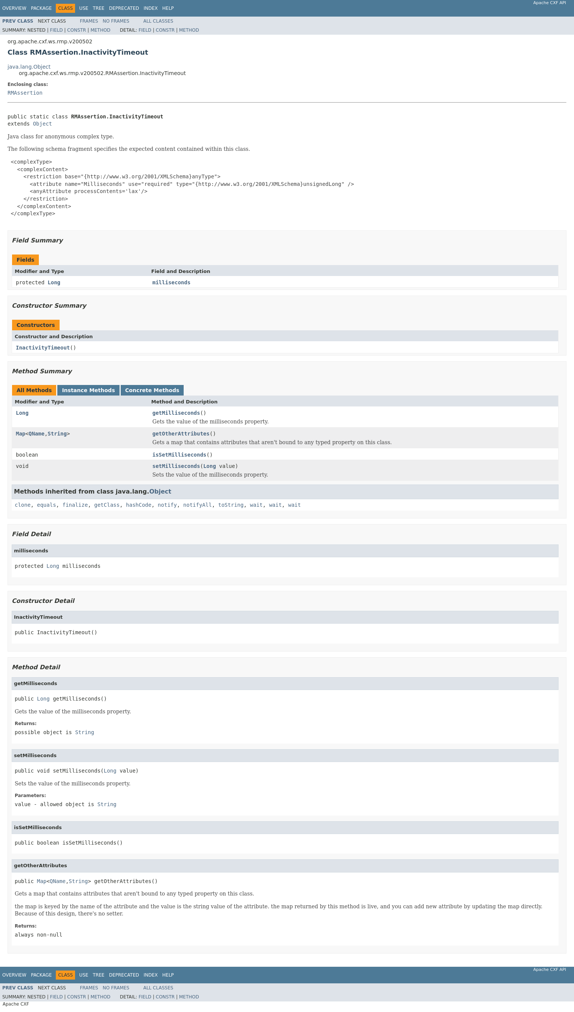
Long (54, 282)
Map (20, 434)
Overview (14, 8)
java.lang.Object (29, 67)
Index (151, 8)
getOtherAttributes (181, 434)
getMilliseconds (176, 413)
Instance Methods (88, 390)
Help (168, 8)
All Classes (158, 21)
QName (37, 434)
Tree (98, 8)
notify (167, 505)
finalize (74, 505)
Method (101, 30)
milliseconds (171, 282)
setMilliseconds (176, 466)
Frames (89, 21)
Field (56, 30)
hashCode (138, 505)
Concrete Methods (152, 390)
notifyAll (197, 505)
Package (41, 8)
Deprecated (124, 8)
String (57, 434)
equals (46, 505)
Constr (76, 30)
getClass (107, 505)
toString (231, 505)
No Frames (116, 21)
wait (256, 505)
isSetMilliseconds (179, 455)
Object (42, 124)
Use (83, 8)
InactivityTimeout (43, 348)
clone (23, 505)
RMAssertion (25, 93)
